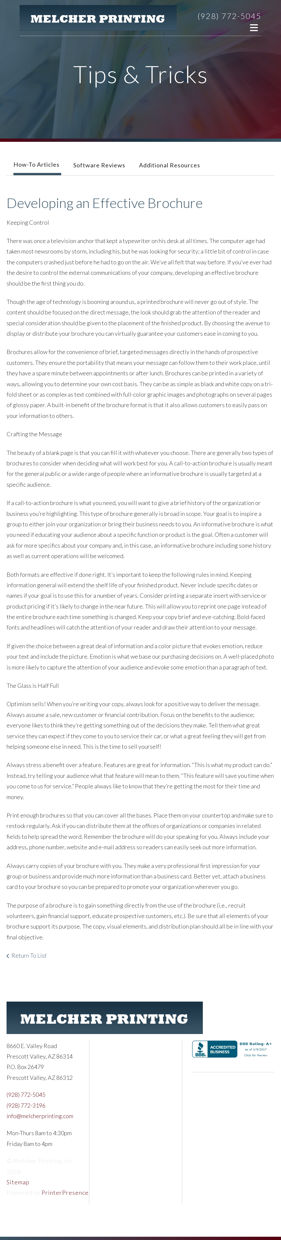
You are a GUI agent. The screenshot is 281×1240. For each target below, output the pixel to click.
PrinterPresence (65, 1192)
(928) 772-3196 (26, 1105)
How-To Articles (36, 164)
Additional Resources (169, 165)
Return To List (29, 955)
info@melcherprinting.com (40, 1115)
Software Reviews (99, 165)
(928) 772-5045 (229, 16)
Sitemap (18, 1182)
